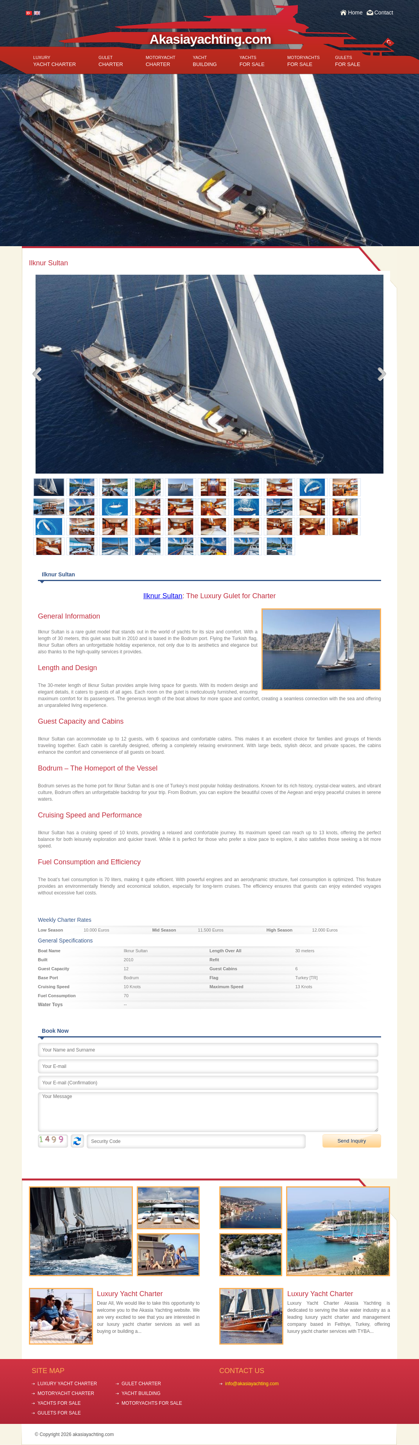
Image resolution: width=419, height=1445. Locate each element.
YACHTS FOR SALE (59, 1403)
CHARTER (110, 61)
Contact (383, 12)
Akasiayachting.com (210, 39)
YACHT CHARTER (54, 61)
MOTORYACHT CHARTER (66, 1393)
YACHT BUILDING (141, 1393)
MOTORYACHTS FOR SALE (152, 1403)
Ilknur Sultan (163, 596)
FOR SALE (252, 61)
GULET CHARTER (141, 1383)
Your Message (208, 1112)
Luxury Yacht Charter (130, 1294)
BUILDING (205, 61)
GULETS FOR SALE (59, 1413)
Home (355, 12)
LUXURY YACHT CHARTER (67, 1383)
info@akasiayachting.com (252, 1383)
